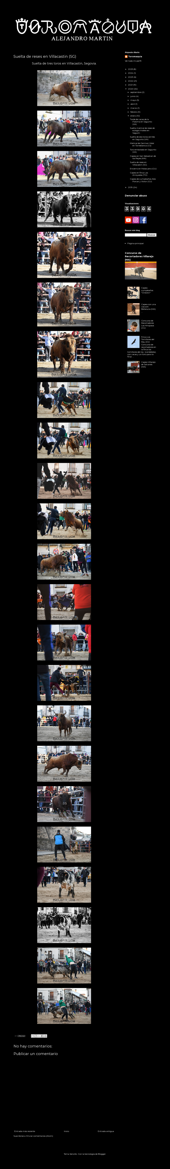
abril (132, 104)
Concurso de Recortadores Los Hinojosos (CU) (147, 324)
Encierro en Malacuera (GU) (143, 168)
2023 (131, 77)
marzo (134, 108)
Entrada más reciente (24, 1131)
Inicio (66, 1131)
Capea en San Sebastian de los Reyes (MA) (143, 157)
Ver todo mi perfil (133, 61)
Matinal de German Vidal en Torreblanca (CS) (142, 144)
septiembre (136, 92)
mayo (133, 100)
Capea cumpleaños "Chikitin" (147, 290)
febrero (134, 112)
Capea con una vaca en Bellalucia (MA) (148, 306)
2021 (130, 85)
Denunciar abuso (136, 195)
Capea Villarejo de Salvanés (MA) (148, 364)
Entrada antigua (106, 1131)
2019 (130, 187)
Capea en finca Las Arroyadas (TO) (139, 173)
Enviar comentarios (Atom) (39, 1136)
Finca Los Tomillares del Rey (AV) (147, 339)
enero (133, 115)
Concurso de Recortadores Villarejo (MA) (139, 256)
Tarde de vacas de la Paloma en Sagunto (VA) (141, 121)
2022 (131, 81)
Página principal (135, 243)
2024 (131, 73)
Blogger (102, 1154)
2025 (130, 69)
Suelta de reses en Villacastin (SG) (138, 163)
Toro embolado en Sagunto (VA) (143, 150)
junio (133, 96)
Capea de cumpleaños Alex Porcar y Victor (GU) (143, 180)
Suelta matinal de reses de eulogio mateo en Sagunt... (142, 130)
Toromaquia (135, 56)
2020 (131, 89)
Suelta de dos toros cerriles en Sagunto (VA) (142, 138)
